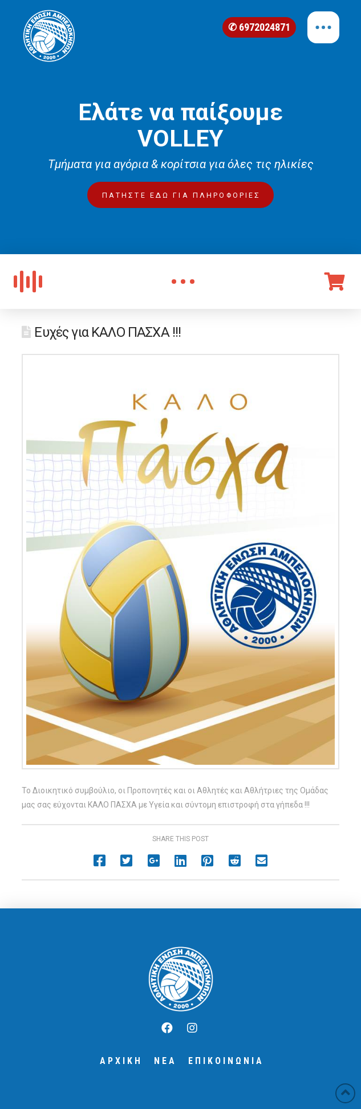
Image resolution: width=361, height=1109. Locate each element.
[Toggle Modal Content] (183, 281)
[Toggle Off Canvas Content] (323, 27)
